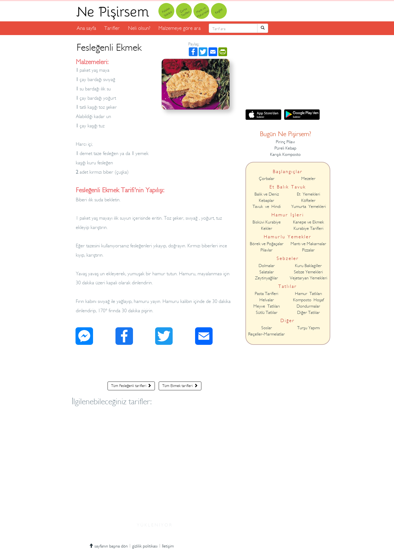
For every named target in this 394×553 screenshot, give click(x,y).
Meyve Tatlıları (266, 306)
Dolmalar (267, 265)
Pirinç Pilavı (285, 141)
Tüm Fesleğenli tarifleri (131, 385)
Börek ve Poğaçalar (266, 243)
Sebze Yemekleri (308, 272)
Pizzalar (308, 250)
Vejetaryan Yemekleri (308, 278)
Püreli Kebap (285, 148)
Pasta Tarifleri (266, 293)
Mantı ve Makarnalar (308, 243)
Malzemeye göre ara (179, 28)
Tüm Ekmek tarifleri (180, 385)
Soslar (266, 327)
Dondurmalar (308, 306)
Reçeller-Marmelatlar (266, 334)
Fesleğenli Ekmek (109, 47)
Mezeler (308, 178)
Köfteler (308, 200)
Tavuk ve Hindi (267, 206)
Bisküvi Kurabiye (267, 222)
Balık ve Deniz (266, 194)
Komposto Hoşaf (308, 299)
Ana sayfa (86, 28)
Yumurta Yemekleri (308, 206)
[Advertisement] (154, 364)
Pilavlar (266, 250)
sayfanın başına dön (108, 546)
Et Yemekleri (308, 194)
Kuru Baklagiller (308, 265)
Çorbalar (266, 178)
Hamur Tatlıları (308, 293)
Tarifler (112, 28)
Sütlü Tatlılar (266, 312)
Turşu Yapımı (308, 327)
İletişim (168, 546)
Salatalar (266, 272)
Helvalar (266, 299)
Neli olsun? (139, 28)
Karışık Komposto (285, 154)
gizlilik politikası (145, 546)
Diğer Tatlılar (308, 312)
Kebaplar (266, 200)
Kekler (266, 228)
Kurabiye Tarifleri (308, 228)
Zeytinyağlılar (266, 278)
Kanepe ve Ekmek (308, 222)
